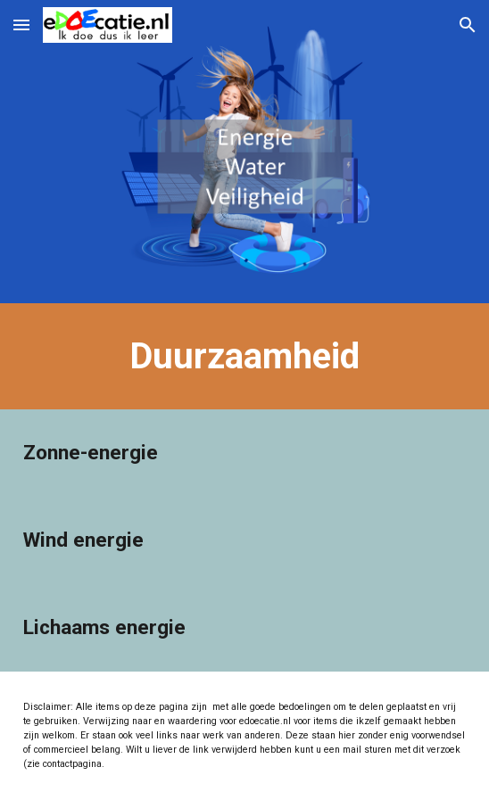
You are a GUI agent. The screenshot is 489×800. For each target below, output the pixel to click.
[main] (244, 356)
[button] (21, 24)
